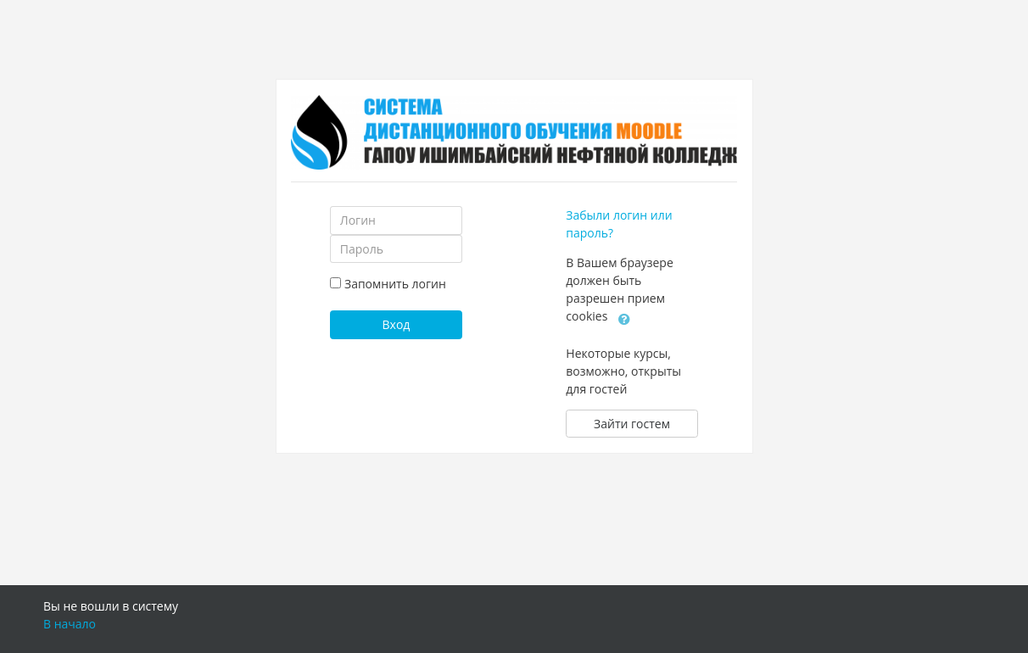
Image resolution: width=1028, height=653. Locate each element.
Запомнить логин (395, 284)
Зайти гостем (632, 424)
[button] (624, 317)
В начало (69, 624)
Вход (397, 324)
